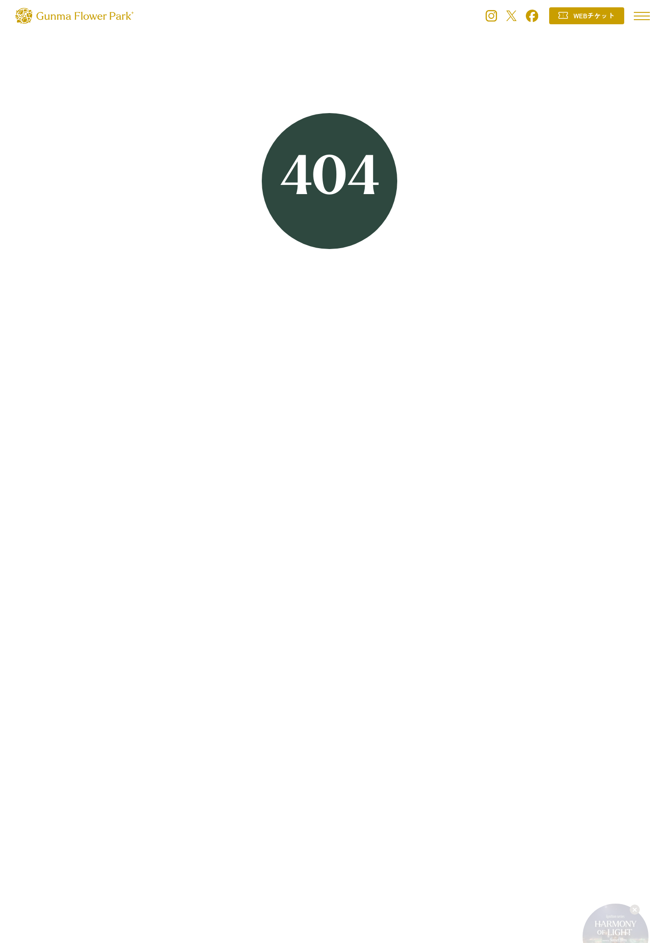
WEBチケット (594, 15)
